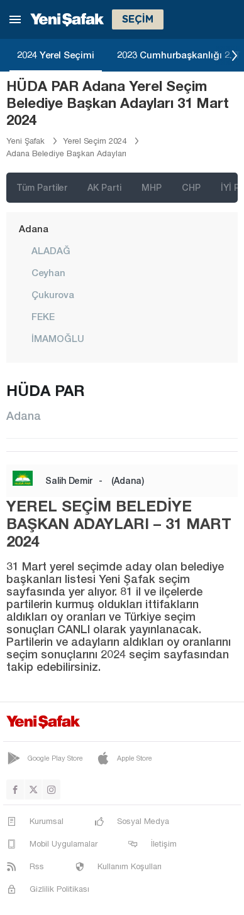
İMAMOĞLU (57, 338)
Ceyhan (48, 272)
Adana (33, 228)
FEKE (43, 316)
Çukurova (52, 294)
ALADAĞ (50, 250)
